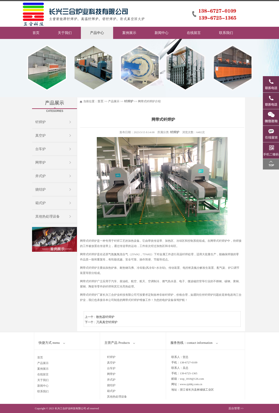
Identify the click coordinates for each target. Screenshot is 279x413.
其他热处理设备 (47, 216)
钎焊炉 (40, 122)
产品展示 (43, 363)
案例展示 (129, 33)
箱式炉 (40, 203)
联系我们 (226, 33)
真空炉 (40, 135)
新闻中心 (161, 33)
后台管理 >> (236, 408)
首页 (35, 33)
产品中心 (97, 33)
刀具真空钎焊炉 (106, 322)
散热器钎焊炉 (105, 317)
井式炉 (40, 176)
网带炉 (40, 162)
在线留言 (194, 33)
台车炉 (40, 149)
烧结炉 (40, 189)
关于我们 (65, 33)
